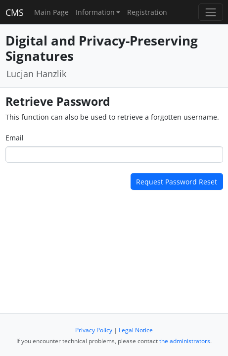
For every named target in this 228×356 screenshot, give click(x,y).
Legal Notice (136, 330)
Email (14, 137)
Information (95, 12)
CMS (14, 12)
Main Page (51, 12)
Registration (147, 12)
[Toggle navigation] (210, 12)
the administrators (184, 341)
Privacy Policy (93, 330)
